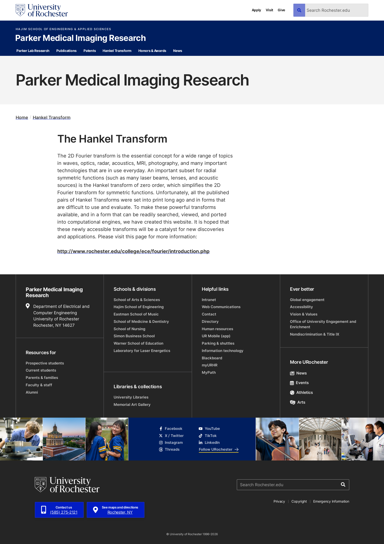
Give (281, 10)
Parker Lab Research (32, 50)
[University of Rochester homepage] (42, 10)
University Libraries (131, 397)
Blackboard (212, 358)
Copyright (299, 501)
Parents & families (42, 377)
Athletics (301, 392)
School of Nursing (129, 328)
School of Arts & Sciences (137, 299)
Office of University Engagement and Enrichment (323, 324)
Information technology (222, 350)
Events (299, 382)
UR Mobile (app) (216, 335)
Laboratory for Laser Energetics (142, 350)
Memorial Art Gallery (132, 404)
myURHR (209, 365)
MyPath (209, 372)
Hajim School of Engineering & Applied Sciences (63, 29)
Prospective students (45, 363)
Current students (41, 370)
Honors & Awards (152, 50)
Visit (269, 10)
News (177, 50)
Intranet (209, 299)
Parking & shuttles (218, 343)
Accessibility (301, 306)
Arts (297, 402)
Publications (66, 50)
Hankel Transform (117, 50)
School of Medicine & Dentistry (141, 321)
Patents (90, 50)
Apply (256, 10)
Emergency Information (331, 501)
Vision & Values (303, 314)
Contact (209, 314)
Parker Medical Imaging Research (80, 38)
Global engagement (307, 299)
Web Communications (221, 306)
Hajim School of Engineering (139, 306)
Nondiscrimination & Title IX (314, 334)
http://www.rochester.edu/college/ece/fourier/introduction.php (133, 251)
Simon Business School (134, 335)
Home (22, 117)
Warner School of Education (138, 343)
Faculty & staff (39, 384)
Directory (210, 321)
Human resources (217, 328)
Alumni (32, 392)
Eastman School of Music (136, 314)
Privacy (279, 501)
